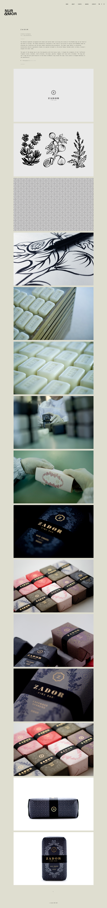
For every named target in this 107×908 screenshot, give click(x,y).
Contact (94, 4)
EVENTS (80, 4)
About (73, 4)
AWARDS (86, 4)
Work (67, 4)
